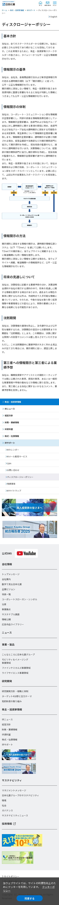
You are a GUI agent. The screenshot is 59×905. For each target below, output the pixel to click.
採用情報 (7, 823)
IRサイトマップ (14, 490)
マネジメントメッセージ (14, 790)
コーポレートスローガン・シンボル (19, 599)
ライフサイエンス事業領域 (15, 672)
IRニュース (10, 408)
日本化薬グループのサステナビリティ (20, 795)
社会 (4, 805)
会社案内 (6, 579)
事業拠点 (6, 609)
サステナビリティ (12, 780)
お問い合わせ (13, 470)
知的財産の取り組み (12, 701)
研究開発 (7, 681)
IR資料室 (9, 429)
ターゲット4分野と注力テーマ (17, 696)
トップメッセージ (11, 574)
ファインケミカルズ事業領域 (16, 667)
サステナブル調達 (11, 614)
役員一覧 (6, 594)
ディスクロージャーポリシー (20, 476)
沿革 (4, 604)
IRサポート (31, 10)
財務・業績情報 (12, 422)
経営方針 (9, 415)
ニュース (7, 632)
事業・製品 (8, 644)
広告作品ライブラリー (13, 624)
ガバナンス (7, 810)
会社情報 (7, 564)
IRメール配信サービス (17, 456)
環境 (4, 800)
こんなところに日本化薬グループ (18, 654)
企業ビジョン (8, 589)
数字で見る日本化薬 (12, 584)
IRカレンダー (13, 449)
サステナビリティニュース (15, 815)
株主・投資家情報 (17, 10)
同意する (30, 898)
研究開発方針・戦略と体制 (15, 691)
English (54, 16)
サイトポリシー (11, 876)
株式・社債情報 (12, 436)
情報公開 (6, 619)
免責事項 (11, 483)
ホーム (4, 10)
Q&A (9, 463)
